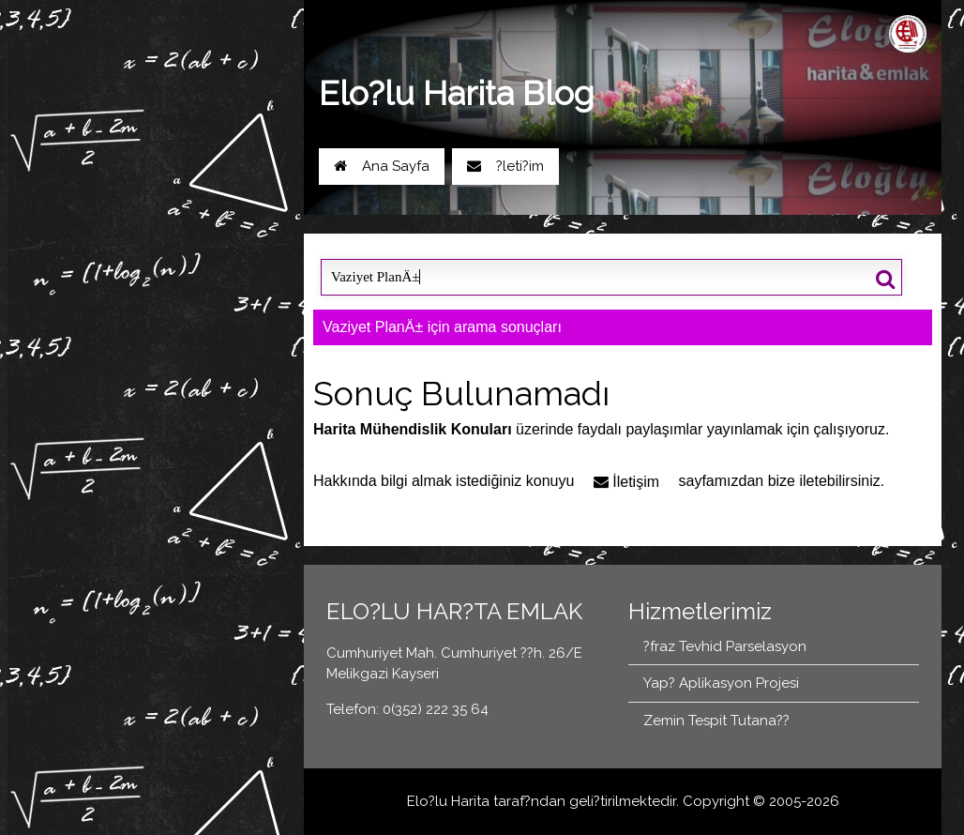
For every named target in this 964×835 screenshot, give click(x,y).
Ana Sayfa (381, 166)
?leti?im (505, 166)
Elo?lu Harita (448, 801)
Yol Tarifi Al (103, 212)
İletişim (626, 482)
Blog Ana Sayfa (107, 270)
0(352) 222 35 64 (223, 212)
